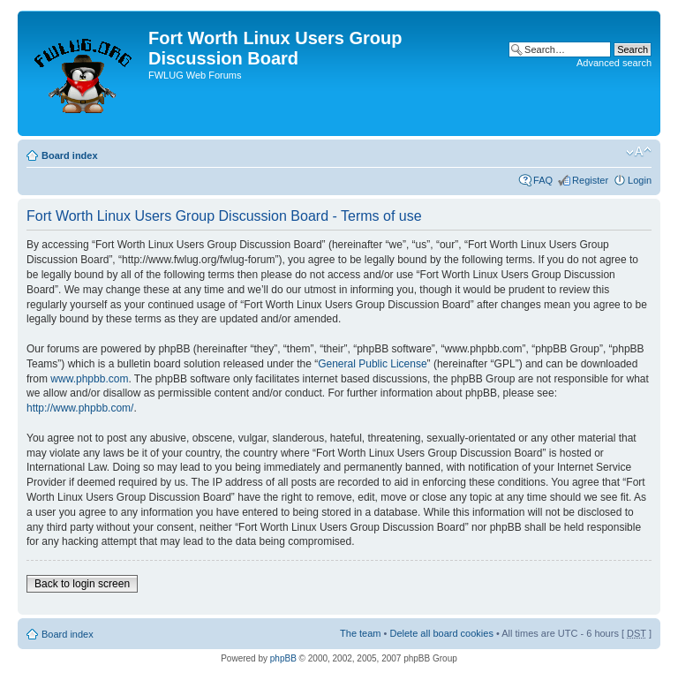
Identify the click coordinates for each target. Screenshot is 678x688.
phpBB (283, 658)
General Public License (372, 364)
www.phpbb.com (89, 379)
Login (640, 180)
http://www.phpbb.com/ (79, 408)
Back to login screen (82, 584)
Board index (69, 155)
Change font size (639, 152)
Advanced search (614, 62)
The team (360, 633)
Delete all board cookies (441, 633)
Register (590, 180)
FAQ (543, 180)
